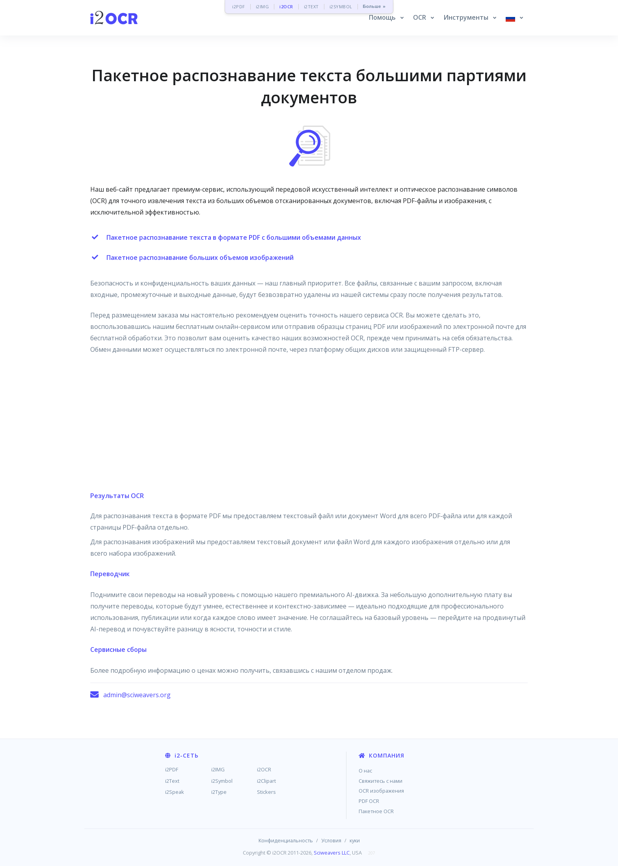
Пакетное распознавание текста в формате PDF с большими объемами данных (233, 237)
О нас (365, 770)
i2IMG (262, 6)
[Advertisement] (309, 426)
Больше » (374, 6)
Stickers (266, 791)
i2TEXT (311, 6)
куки (355, 840)
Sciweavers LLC (332, 852)
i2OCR (286, 6)
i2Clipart (266, 780)
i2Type (219, 791)
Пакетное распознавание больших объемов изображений (200, 257)
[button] (386, 17)
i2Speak (174, 791)
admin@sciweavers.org (137, 695)
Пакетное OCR (376, 811)
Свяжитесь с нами (380, 780)
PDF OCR (369, 800)
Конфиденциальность (286, 840)
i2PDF (238, 6)
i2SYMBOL (340, 6)
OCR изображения (381, 790)
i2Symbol (222, 780)
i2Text (172, 780)
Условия (331, 840)
